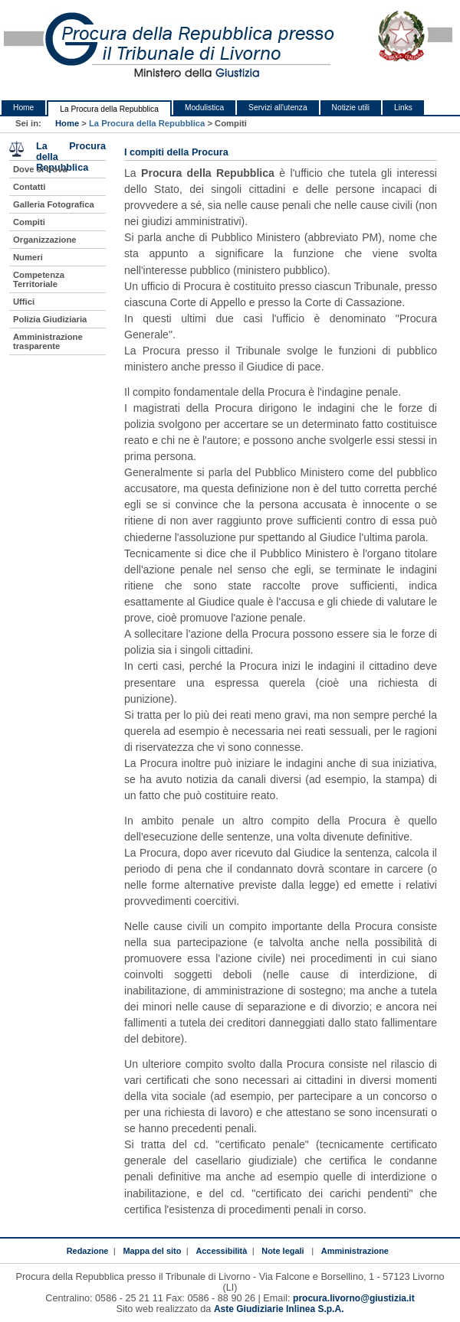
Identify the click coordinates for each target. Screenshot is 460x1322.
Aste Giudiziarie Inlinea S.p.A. (279, 1309)
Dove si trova (40, 169)
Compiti (29, 222)
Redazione (88, 1250)
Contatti (29, 186)
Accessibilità (221, 1250)
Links (403, 107)
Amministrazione (355, 1250)
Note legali (282, 1250)
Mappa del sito (152, 1250)
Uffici (23, 301)
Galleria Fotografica (53, 204)
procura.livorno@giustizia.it (354, 1298)
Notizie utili (351, 107)
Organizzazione (45, 239)
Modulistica (204, 107)
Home (23, 107)
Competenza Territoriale (38, 279)
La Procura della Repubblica (109, 109)
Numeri (28, 257)
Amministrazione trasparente (48, 341)
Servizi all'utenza (277, 107)
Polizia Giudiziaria (50, 319)
